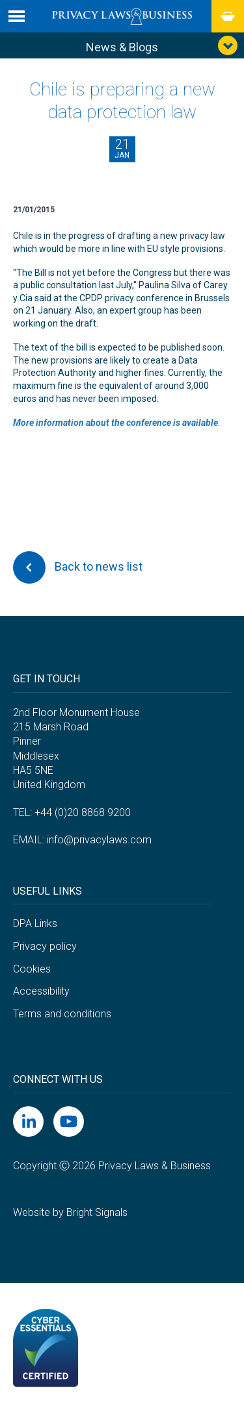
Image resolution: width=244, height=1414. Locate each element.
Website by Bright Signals (70, 1212)
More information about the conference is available (115, 422)
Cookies (32, 969)
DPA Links (35, 923)
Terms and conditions (62, 1014)
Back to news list (77, 567)
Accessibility (41, 991)
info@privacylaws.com (99, 840)
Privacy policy (45, 946)
